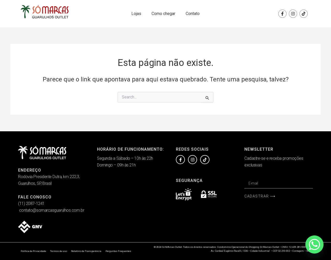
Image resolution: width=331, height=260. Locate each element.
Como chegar (163, 13)
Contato (193, 13)
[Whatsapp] (314, 244)
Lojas (136, 13)
